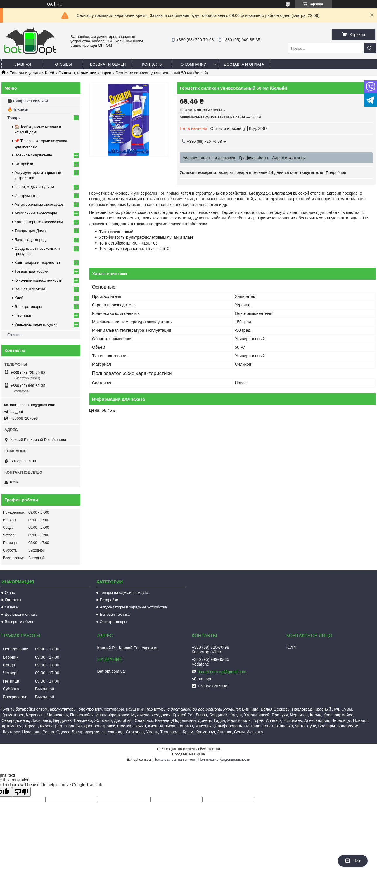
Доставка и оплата (244, 64)
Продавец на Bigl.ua (188, 754)
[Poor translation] (21, 792)
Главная (22, 64)
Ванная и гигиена (30, 289)
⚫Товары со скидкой (27, 101)
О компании (193, 64)
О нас (10, 592)
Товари (14, 118)
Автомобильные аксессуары (40, 204)
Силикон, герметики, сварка (84, 73)
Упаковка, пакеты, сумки (36, 324)
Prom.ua (213, 749)
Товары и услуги (25, 73)
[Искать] (370, 48)
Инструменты (26, 195)
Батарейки (24, 164)
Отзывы (63, 64)
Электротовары (28, 306)
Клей (49, 73)
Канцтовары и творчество (37, 262)
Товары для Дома (30, 230)
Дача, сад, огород (30, 240)
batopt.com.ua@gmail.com (32, 405)
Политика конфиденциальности (224, 760)
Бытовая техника (114, 614)
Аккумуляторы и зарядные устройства (133, 607)
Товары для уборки (32, 271)
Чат (353, 860)
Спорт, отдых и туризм (34, 187)
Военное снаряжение (33, 155)
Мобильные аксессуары (36, 213)
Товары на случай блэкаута (124, 592)
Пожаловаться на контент (174, 760)
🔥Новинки (17, 109)
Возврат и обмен (108, 64)
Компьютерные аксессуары (39, 222)
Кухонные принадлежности (38, 280)
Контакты (152, 64)
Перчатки (23, 315)
